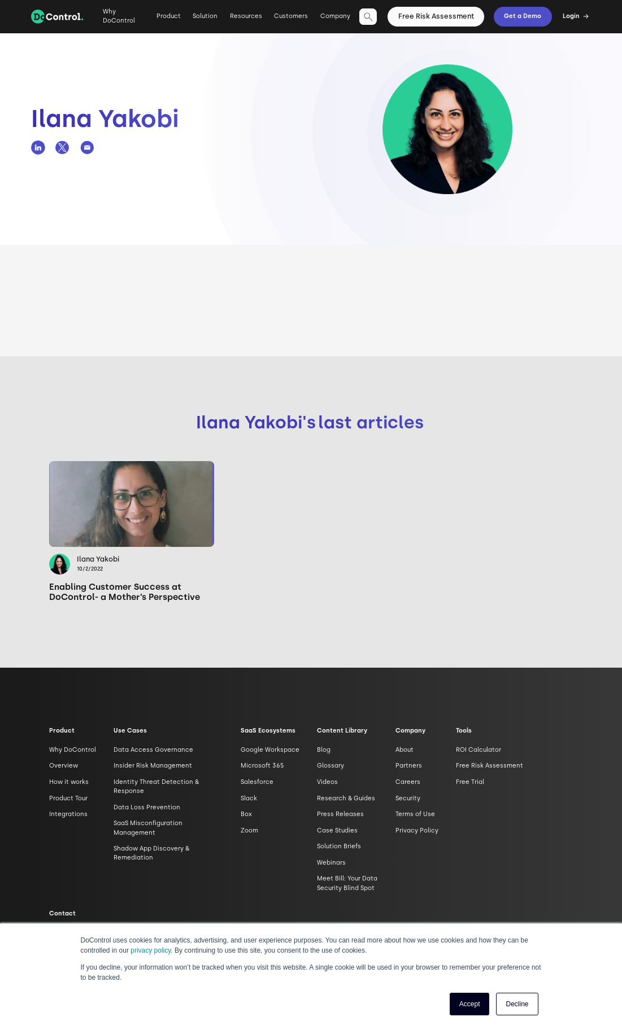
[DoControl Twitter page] (62, 148)
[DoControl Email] (87, 148)
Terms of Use (415, 814)
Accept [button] (469, 1004)
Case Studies (337, 830)
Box (246, 814)
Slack (249, 798)
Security (407, 798)
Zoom (249, 830)
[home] (57, 17)
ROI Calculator (478, 749)
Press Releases (340, 814)
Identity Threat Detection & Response (156, 786)
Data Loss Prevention (147, 807)
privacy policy (151, 950)
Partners (408, 765)
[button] (168, 21)
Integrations (68, 814)
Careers (407, 782)
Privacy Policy (416, 830)
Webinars (331, 862)
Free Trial (470, 782)
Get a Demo (522, 16)
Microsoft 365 (262, 765)
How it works (69, 782)
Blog (323, 749)
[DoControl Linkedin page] (38, 148)
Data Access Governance (153, 749)
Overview (63, 765)
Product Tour (68, 798)
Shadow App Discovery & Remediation (151, 853)
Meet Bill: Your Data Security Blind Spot (347, 883)
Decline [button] (517, 1004)
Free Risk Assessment (436, 16)
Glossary (330, 765)
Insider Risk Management (153, 765)
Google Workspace (270, 749)
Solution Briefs (339, 846)
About (404, 749)
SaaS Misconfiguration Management (148, 827)
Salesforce (257, 782)
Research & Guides (346, 798)
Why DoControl (119, 16)
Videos (327, 782)
